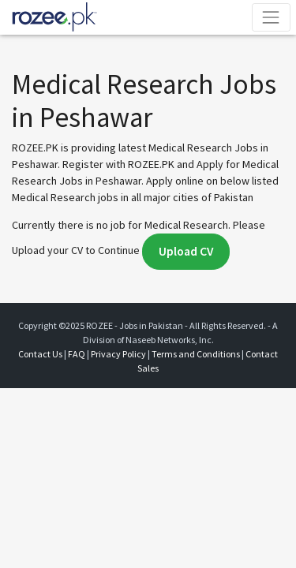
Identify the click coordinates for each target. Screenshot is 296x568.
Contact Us (40, 354)
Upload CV (186, 251)
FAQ (76, 354)
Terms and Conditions (196, 354)
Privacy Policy (118, 354)
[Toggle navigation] (271, 17)
